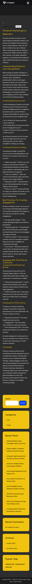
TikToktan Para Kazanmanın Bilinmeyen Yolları (15, 495)
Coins (8, 420)
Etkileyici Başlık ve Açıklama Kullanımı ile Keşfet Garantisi (15, 450)
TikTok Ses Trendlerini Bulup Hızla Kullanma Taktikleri (15, 465)
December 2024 (12, 548)
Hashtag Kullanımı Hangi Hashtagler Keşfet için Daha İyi (16, 442)
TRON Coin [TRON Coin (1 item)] (8, 567)
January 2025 (11, 543)
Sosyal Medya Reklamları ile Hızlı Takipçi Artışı (16, 472)
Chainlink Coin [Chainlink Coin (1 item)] (20, 564)
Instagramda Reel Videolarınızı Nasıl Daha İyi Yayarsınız (16, 510)
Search (7, 399)
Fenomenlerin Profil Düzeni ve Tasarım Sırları (16, 480)
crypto (18, 26)
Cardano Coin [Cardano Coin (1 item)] (9, 564)
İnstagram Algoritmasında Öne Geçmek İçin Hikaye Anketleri (16, 457)
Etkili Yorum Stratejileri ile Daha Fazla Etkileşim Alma (16, 502)
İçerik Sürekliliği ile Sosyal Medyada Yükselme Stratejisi (15, 487)
